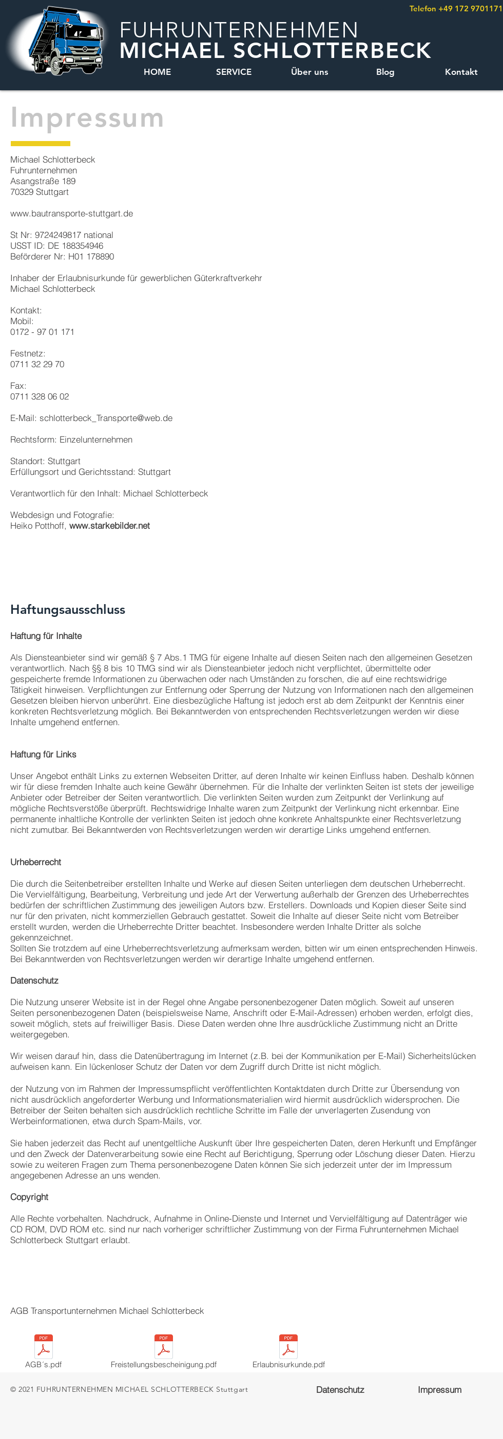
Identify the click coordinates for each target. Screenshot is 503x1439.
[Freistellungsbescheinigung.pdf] (163, 1353)
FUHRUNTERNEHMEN (239, 30)
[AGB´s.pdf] (43, 1353)
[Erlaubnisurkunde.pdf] (288, 1353)
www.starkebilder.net (109, 525)
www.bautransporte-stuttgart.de (71, 213)
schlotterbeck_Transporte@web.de (106, 417)
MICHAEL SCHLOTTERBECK (275, 50)
